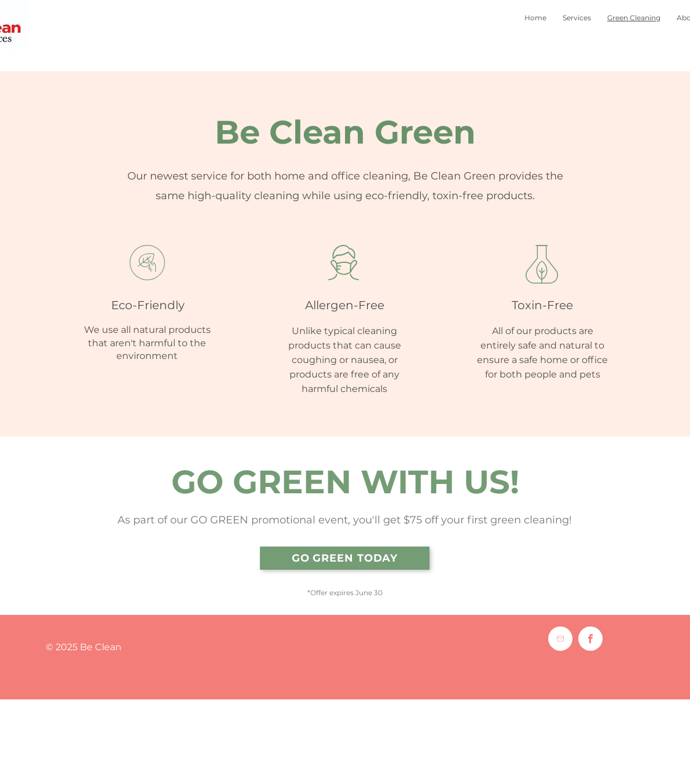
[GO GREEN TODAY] (345, 558)
